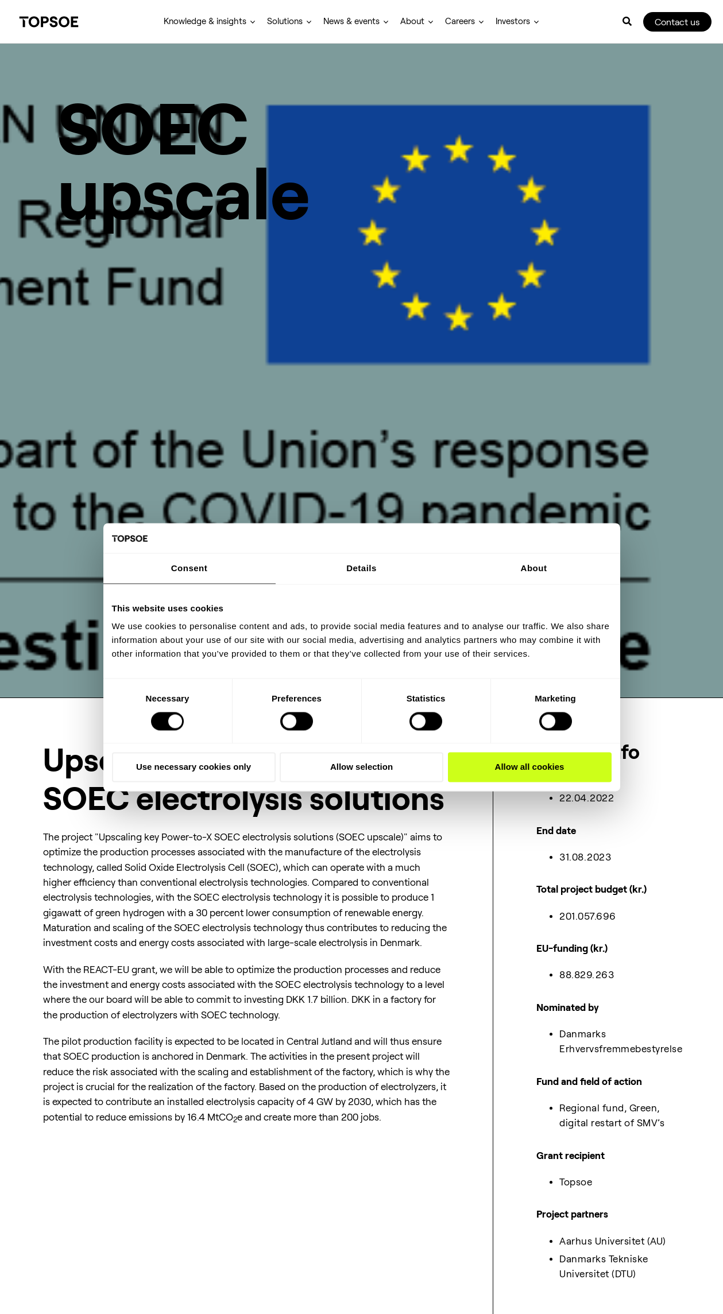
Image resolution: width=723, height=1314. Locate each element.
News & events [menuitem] (351, 21)
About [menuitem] (412, 21)
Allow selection (361, 768)
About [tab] (534, 568)
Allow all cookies (530, 768)
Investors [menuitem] (513, 21)
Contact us (677, 22)
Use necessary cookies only (193, 768)
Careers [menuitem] (460, 21)
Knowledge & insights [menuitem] (205, 21)
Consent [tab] (189, 568)
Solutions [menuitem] (285, 21)
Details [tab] (361, 568)
